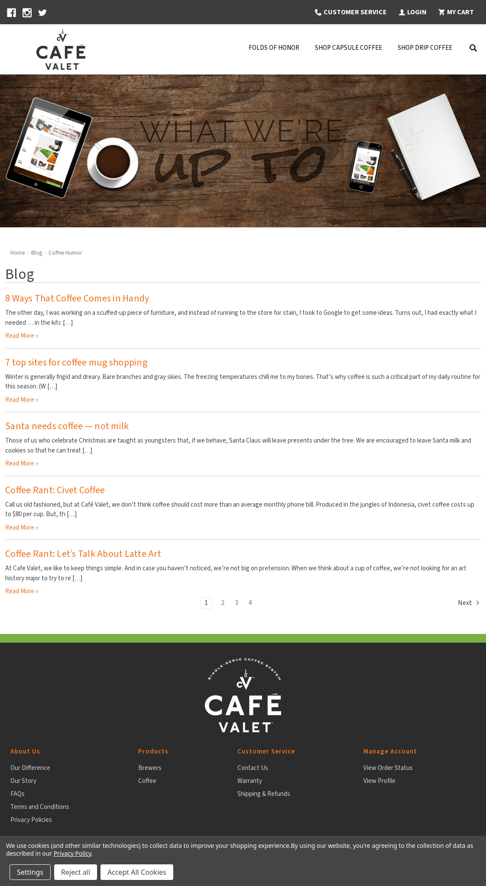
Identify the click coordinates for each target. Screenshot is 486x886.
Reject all (75, 872)
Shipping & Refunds (263, 794)
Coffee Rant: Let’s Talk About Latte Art (83, 554)
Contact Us (252, 768)
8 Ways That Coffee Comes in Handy (77, 298)
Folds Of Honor (274, 47)
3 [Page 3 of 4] (236, 603)
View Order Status (388, 768)
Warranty (249, 781)
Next (469, 603)
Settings (30, 872)
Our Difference (30, 768)
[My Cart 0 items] (455, 12)
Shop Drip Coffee (425, 47)
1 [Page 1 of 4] (206, 603)
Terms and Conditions (39, 807)
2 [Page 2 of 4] (222, 603)
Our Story (23, 781)
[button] (350, 12)
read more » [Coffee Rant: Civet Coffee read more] (21, 527)
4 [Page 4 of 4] (250, 603)
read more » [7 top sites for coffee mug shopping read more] (21, 399)
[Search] (473, 49)
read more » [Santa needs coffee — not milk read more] (21, 463)
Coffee (147, 781)
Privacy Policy (72, 853)
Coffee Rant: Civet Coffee (55, 490)
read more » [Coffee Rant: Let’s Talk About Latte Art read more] (21, 591)
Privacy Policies (31, 820)
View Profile (379, 781)
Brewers (150, 768)
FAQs (17, 794)
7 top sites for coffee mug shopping (76, 362)
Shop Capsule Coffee (348, 47)
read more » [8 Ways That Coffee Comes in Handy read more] (21, 335)
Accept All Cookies (136, 872)
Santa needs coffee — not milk (67, 426)
